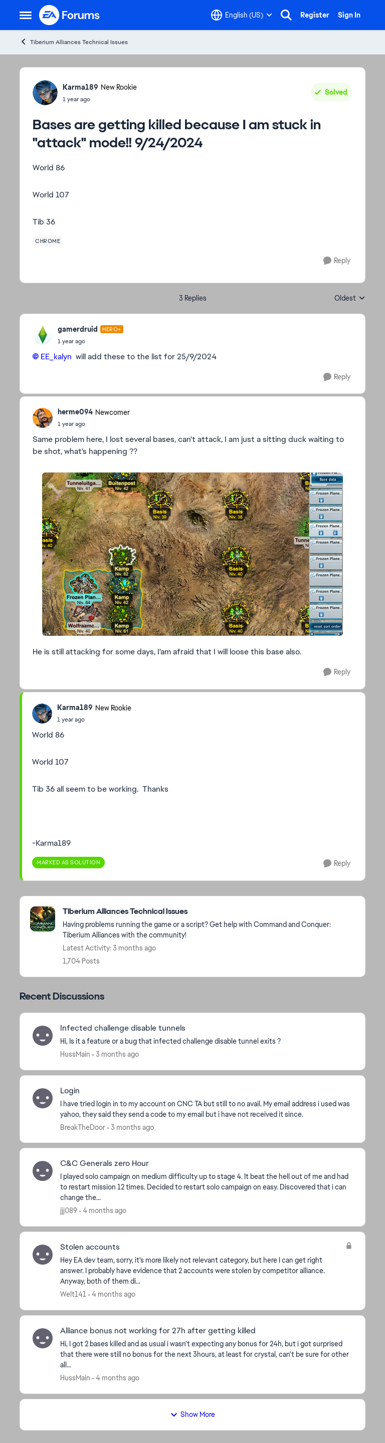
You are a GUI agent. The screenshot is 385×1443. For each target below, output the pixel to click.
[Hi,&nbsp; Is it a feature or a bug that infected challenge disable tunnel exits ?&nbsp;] (206, 1041)
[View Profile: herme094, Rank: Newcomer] (43, 418)
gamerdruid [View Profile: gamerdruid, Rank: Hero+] (78, 329)
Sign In (349, 15)
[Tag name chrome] (48, 241)
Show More (192, 1414)
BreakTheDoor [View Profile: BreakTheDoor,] (82, 1126)
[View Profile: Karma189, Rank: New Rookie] (45, 92)
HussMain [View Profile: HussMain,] (75, 1054)
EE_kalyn (56, 356)
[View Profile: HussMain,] (43, 1036)
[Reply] (336, 261)
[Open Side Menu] (26, 15)
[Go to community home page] (69, 15)
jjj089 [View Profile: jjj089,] (68, 1210)
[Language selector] (242, 15)
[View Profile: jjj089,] (43, 1171)
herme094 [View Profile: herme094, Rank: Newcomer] (75, 411)
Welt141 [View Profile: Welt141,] (73, 1294)
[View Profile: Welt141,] (43, 1255)
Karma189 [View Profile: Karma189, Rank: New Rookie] (80, 87)
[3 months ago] (115, 1054)
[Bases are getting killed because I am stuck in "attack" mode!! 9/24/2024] (90, 341)
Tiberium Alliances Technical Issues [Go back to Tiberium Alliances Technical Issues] (74, 42)
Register (314, 15)
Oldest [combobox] (349, 299)
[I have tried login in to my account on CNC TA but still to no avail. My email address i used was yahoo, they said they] (206, 1108)
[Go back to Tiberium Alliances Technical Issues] (209, 911)
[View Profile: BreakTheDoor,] (43, 1098)
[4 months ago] (102, 1211)
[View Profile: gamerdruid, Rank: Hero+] (43, 335)
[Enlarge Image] (192, 554)
